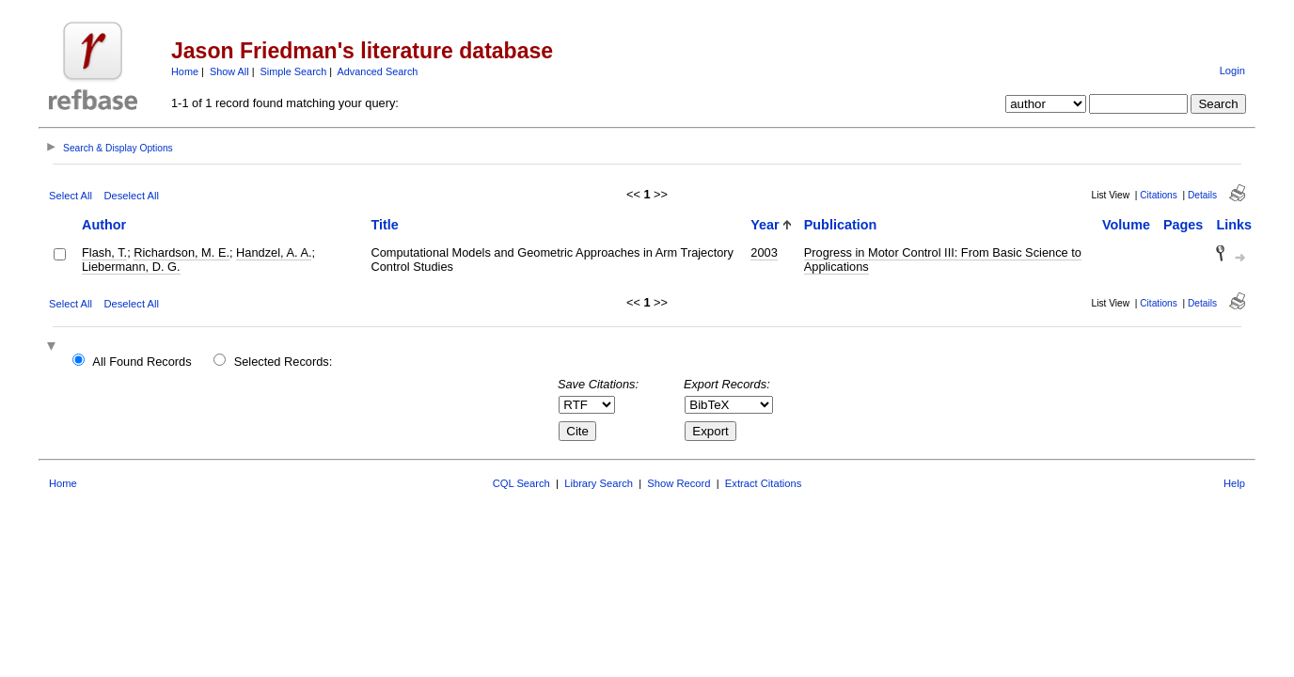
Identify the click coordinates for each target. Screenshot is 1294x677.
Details (1202, 195)
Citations (1158, 195)
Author (104, 224)
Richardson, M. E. (181, 252)
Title (384, 224)
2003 (763, 252)
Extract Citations (763, 483)
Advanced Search (378, 71)
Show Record (678, 483)
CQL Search (521, 483)
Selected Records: (283, 361)
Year (764, 224)
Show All (229, 71)
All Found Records (141, 361)
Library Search (598, 483)
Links (1234, 224)
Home (184, 71)
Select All (70, 195)
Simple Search (293, 71)
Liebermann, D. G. (131, 267)
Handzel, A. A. (273, 252)
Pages (1183, 224)
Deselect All (130, 195)
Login (1232, 70)
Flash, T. (104, 252)
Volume (1126, 224)
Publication (840, 224)
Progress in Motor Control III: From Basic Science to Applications (942, 259)
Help (1234, 483)
